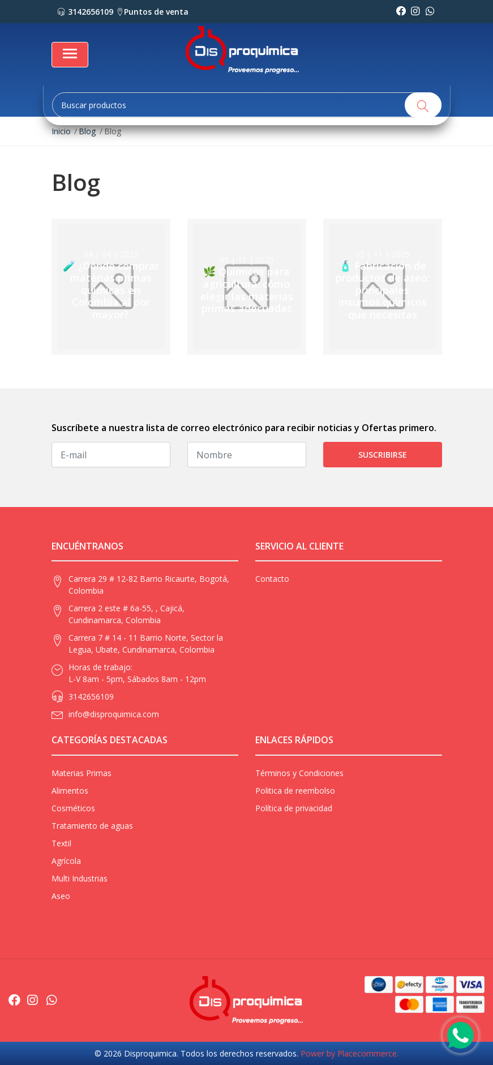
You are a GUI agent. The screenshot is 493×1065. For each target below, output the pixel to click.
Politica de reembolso (295, 790)
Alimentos (70, 790)
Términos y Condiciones (299, 773)
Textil (61, 843)
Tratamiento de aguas (92, 825)
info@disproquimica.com (113, 714)
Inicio (61, 131)
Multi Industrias (80, 878)
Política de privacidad (293, 808)
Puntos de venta (152, 12)
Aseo (61, 896)
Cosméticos (73, 808)
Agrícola (66, 860)
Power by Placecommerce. (349, 1053)
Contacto (272, 578)
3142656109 (85, 12)
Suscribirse (382, 454)
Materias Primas (82, 773)
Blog (87, 131)
